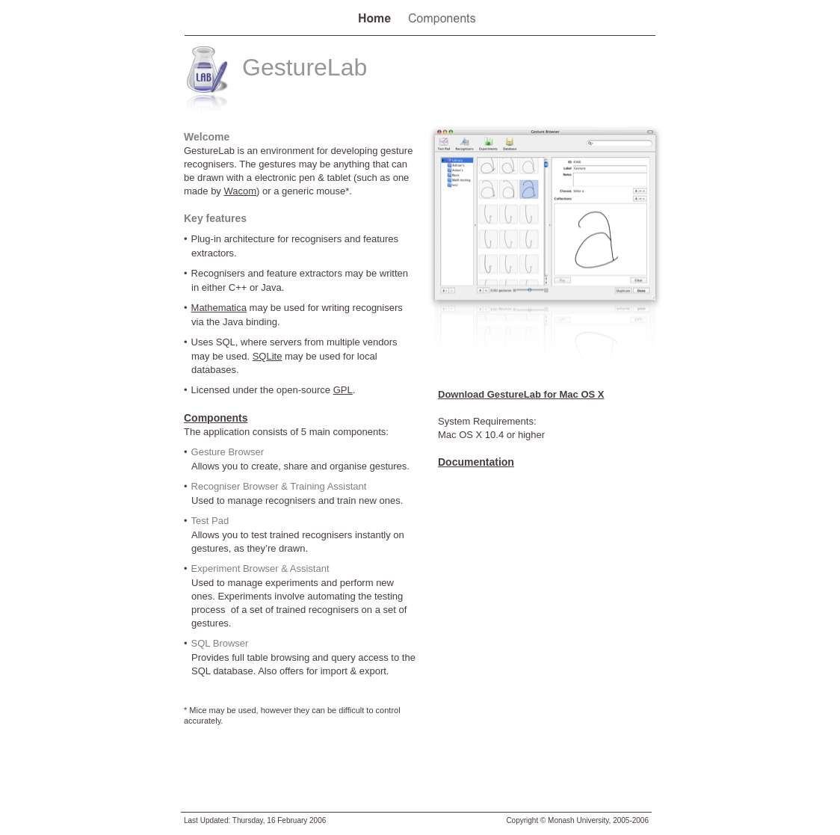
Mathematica (219, 307)
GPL (343, 389)
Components (216, 418)
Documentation (476, 462)
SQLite (267, 356)
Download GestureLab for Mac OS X (521, 394)
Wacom (239, 191)
